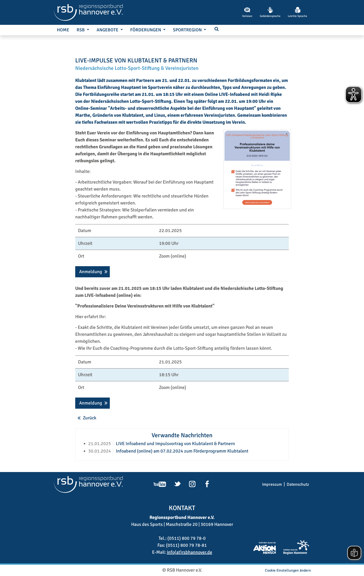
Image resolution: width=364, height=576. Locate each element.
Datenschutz (298, 484)
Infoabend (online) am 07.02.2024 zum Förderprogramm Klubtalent (181, 451)
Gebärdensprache (270, 12)
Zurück (89, 418)
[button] (216, 29)
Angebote (108, 30)
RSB (81, 30)
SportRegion (188, 30)
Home (63, 30)
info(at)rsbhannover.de (189, 552)
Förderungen (146, 30)
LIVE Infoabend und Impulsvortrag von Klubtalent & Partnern (175, 444)
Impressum (272, 484)
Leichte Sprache (297, 12)
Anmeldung (90, 272)
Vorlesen (247, 12)
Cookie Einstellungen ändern (288, 570)
